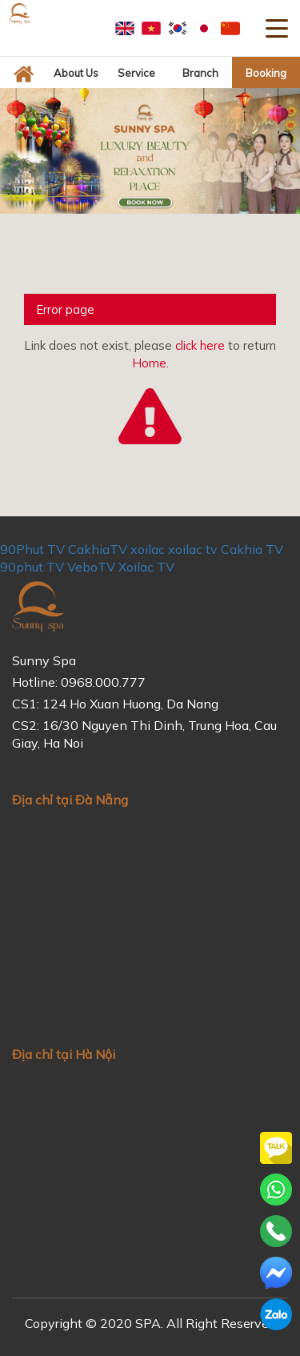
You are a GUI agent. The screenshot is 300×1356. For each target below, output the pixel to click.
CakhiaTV (97, 549)
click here (200, 345)
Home (149, 363)
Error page (65, 309)
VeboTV (91, 567)
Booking (266, 72)
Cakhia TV (252, 549)
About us (76, 72)
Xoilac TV (146, 567)
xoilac (147, 549)
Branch (200, 72)
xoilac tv (193, 549)
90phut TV (32, 567)
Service (136, 72)
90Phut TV (32, 549)
